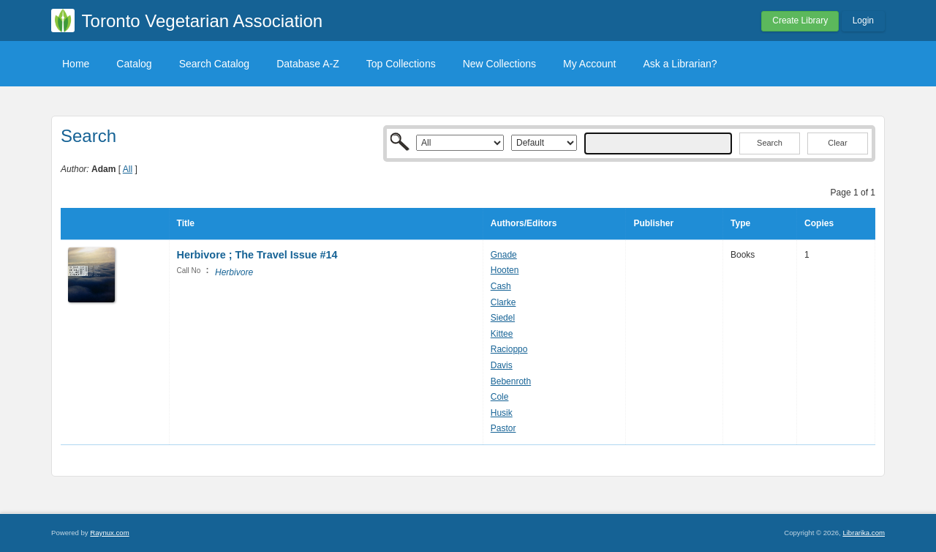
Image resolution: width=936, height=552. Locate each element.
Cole (500, 397)
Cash (501, 286)
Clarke (503, 302)
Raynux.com (109, 533)
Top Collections (401, 64)
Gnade (504, 255)
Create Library (800, 20)
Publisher (653, 223)
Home (75, 64)
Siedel (503, 318)
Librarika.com (863, 533)
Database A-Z (307, 64)
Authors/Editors (524, 223)
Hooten (505, 270)
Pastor (503, 428)
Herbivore (234, 272)
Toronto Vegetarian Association (202, 21)
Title (186, 223)
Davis (502, 365)
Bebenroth (511, 381)
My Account (589, 64)
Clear (837, 142)
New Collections (499, 64)
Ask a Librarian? (680, 64)
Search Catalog (214, 64)
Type (740, 223)
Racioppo (509, 349)
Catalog (133, 64)
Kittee (502, 334)
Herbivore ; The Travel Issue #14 (257, 255)
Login (863, 20)
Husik (502, 413)
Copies (819, 223)
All (127, 169)
